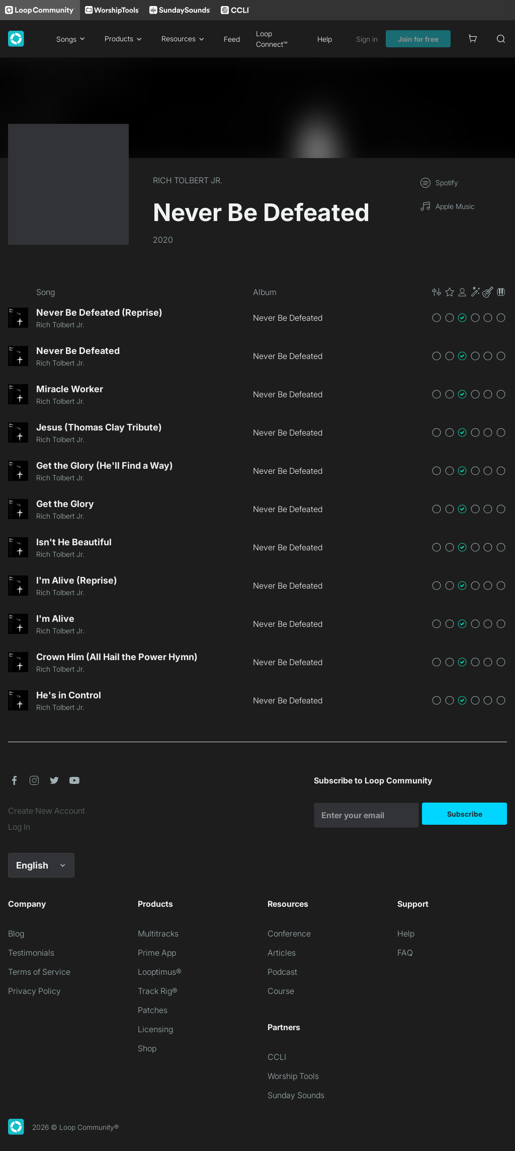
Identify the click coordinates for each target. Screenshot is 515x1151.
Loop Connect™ (271, 38)
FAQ (405, 953)
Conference (289, 933)
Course (281, 991)
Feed (232, 39)
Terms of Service (39, 972)
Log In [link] (19, 827)
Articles (282, 953)
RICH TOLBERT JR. (187, 180)
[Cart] (473, 39)
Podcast (282, 972)
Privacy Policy (34, 991)
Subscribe (464, 814)
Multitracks (158, 933)
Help (324, 39)
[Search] (501, 39)
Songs (72, 39)
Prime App (157, 953)
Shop (147, 1048)
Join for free (418, 39)
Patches (152, 1010)
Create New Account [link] (46, 811)
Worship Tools (293, 1076)
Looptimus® (160, 972)
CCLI (277, 1057)
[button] (469, 292)
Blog (16, 933)
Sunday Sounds (296, 1095)
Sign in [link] (367, 39)
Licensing (155, 1029)
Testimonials (31, 953)
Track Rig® (158, 991)
